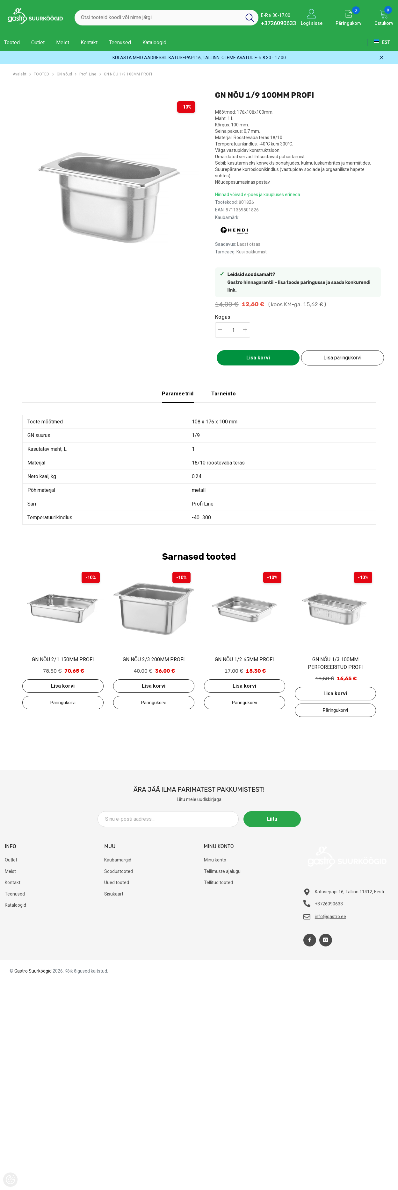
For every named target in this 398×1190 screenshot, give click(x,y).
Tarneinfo (223, 394)
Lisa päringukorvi (342, 358)
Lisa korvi (258, 358)
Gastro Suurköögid (33, 971)
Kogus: (223, 317)
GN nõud (64, 74)
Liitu (272, 819)
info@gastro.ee (330, 916)
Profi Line (87, 74)
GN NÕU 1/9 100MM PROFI (128, 74)
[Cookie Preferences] (10, 1179)
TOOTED (41, 74)
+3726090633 (278, 23)
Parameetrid (178, 394)
